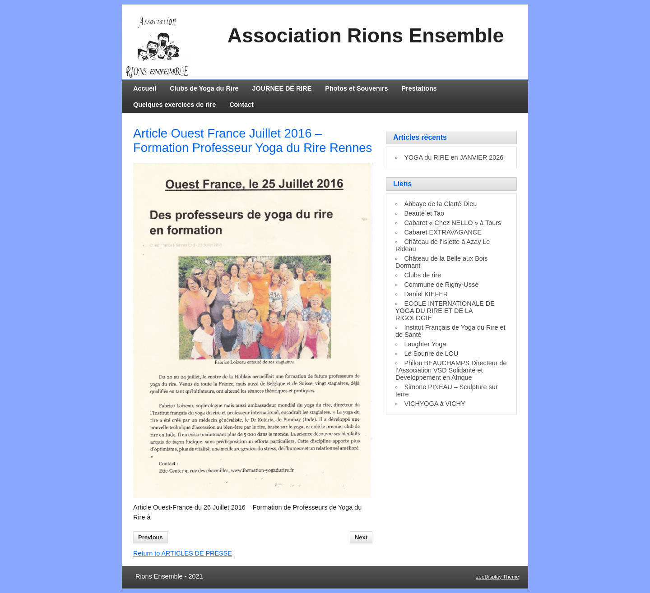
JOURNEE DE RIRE (281, 88)
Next (361, 537)
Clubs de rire (422, 275)
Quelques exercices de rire (174, 104)
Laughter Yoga (425, 344)
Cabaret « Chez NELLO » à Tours (452, 222)
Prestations (419, 88)
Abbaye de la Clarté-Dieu (440, 203)
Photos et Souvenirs (356, 88)
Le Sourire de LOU (431, 353)
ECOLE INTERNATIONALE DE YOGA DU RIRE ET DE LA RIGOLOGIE (445, 311)
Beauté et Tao (424, 213)
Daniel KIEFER (426, 294)
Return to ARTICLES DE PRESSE (182, 553)
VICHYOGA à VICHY (434, 403)
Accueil (144, 88)
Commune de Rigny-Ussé (441, 284)
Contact (241, 104)
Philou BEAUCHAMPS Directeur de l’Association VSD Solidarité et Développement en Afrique (451, 370)
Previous (150, 537)
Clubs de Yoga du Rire (204, 88)
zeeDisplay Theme (497, 576)
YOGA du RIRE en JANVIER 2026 (453, 157)
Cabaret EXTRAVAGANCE (442, 232)
